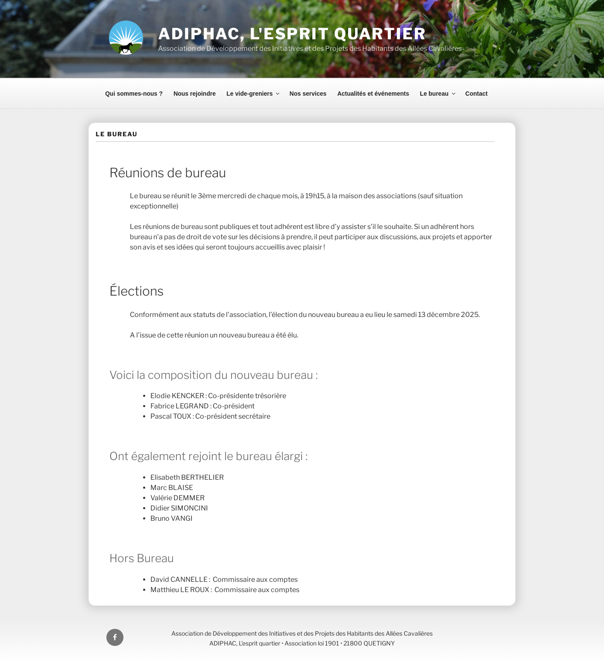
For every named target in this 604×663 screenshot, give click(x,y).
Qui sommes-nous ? (134, 93)
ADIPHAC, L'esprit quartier (292, 33)
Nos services (308, 93)
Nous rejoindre (194, 93)
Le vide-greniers (253, 93)
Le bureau (438, 93)
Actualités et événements (373, 93)
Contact (476, 93)
